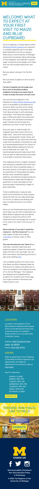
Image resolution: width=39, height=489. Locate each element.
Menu (34, 3)
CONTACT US (11, 396)
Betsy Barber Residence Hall (24, 102)
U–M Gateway (19, 475)
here (19, 257)
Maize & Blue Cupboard (15, 47)
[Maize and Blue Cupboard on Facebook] (10, 466)
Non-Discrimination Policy (19, 473)
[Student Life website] (19, 453)
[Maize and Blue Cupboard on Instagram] (27, 466)
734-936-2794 (18, 347)
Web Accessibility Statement (20, 470)
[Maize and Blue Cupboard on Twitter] (18, 465)
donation (7, 237)
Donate (19, 427)
